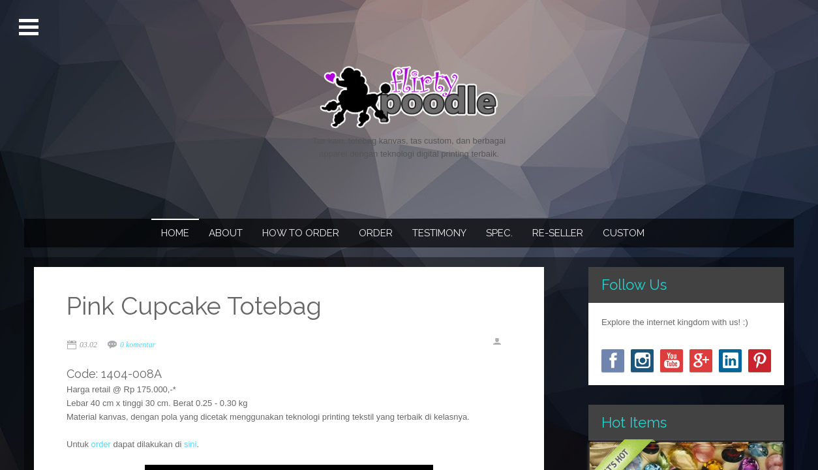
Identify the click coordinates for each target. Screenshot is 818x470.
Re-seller (557, 233)
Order (376, 233)
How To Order (300, 233)
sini (190, 444)
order (101, 444)
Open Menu (30, 27)
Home (175, 233)
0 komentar (137, 344)
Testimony (439, 233)
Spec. (499, 233)
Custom (623, 233)
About (226, 233)
